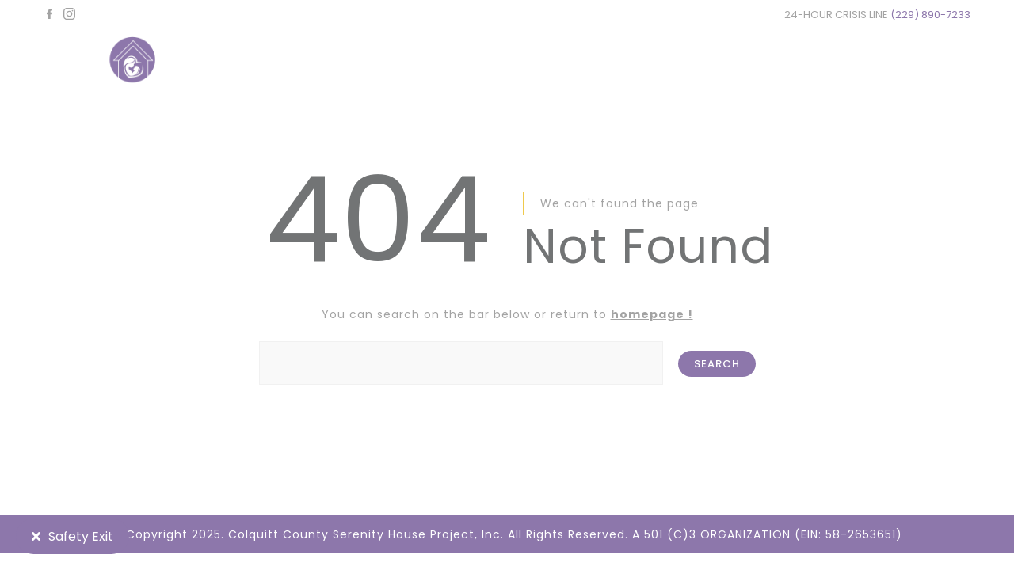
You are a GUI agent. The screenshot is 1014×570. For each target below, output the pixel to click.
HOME (398, 61)
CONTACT (939, 61)
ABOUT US (487, 61)
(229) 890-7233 (930, 14)
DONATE (843, 61)
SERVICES (586, 61)
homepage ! (652, 314)
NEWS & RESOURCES (716, 61)
